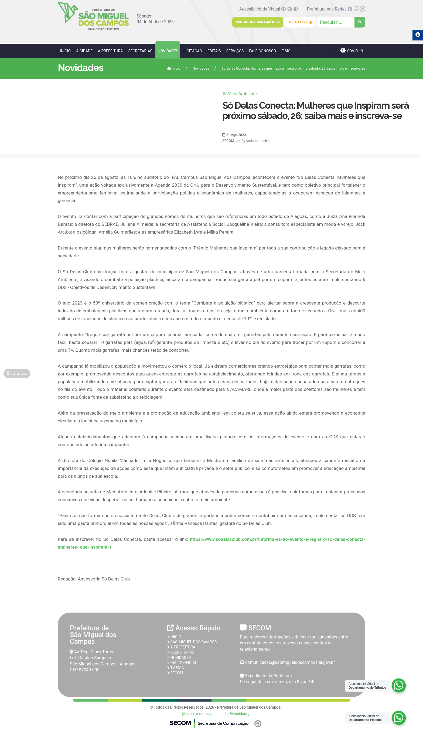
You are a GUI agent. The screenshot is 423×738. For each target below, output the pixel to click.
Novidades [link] (168, 51)
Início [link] (65, 51)
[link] (93, 29)
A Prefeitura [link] (110, 51)
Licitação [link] (192, 51)
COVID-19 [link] (351, 50)
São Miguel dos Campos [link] (192, 642)
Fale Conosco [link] (262, 51)
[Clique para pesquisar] (341, 22)
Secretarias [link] (140, 51)
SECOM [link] (175, 673)
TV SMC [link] (175, 668)
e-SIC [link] (285, 51)
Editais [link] (214, 51)
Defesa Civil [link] (300, 22)
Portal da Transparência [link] (257, 22)
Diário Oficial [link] (182, 663)
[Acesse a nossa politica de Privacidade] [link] (215, 714)
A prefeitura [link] (181, 647)
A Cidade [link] (84, 51)
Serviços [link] (235, 51)
